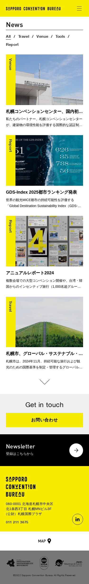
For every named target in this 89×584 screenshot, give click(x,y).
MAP (42, 540)
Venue (42, 36)
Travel (23, 36)
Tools (60, 36)
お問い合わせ (44, 420)
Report (12, 44)
